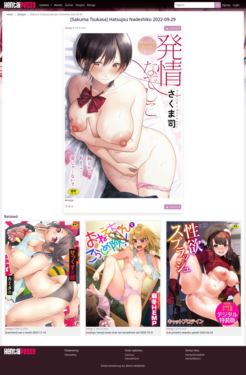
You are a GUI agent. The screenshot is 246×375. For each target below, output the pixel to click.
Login (236, 5)
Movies (58, 5)
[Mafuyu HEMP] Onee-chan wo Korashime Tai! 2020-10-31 (119, 332)
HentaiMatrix (193, 358)
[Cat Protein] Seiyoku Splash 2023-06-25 (189, 332)
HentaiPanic (132, 358)
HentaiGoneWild (195, 355)
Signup (226, 5)
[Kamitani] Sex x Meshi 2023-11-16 (25, 332)
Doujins (80, 5)
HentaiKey (70, 355)
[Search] (194, 5)
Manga (91, 5)
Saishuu (129, 355)
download (173, 28)
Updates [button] (44, 5)
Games (69, 5)
